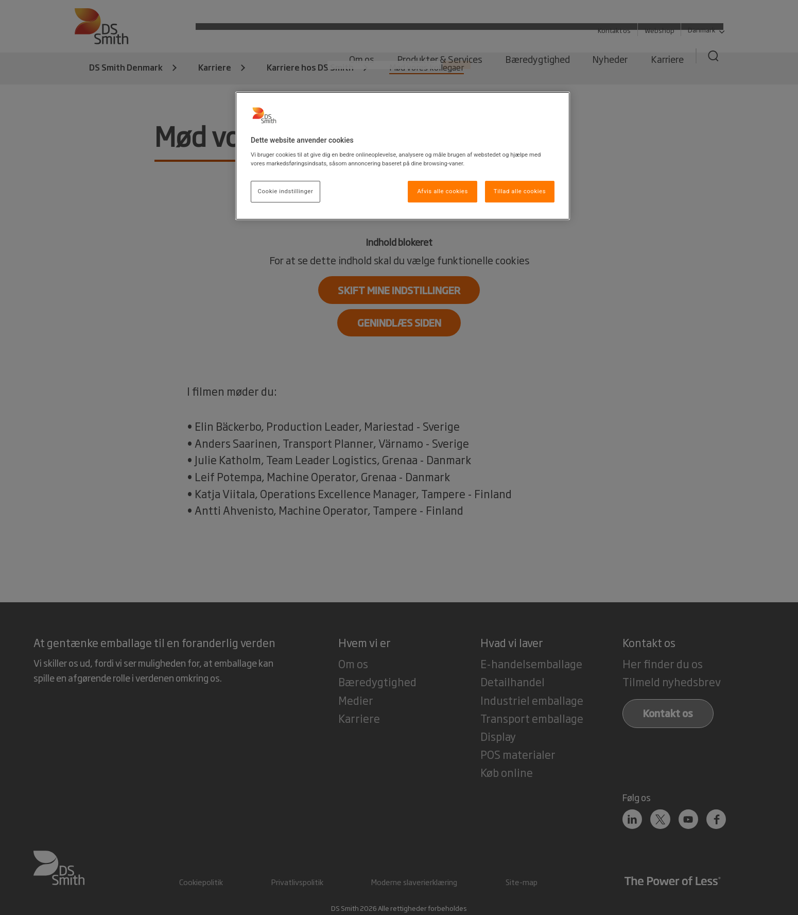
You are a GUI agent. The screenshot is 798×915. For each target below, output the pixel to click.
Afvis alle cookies (442, 191)
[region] (402, 156)
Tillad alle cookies (520, 191)
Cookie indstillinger (286, 191)
